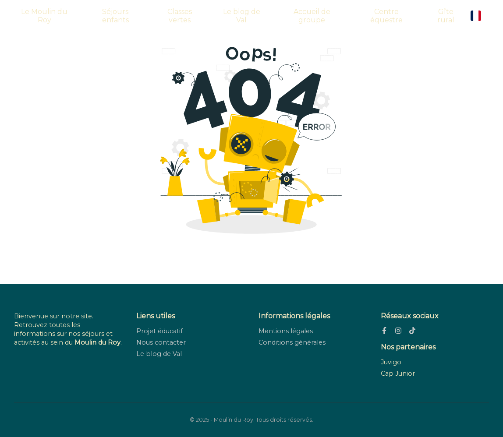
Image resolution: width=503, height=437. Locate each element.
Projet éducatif (159, 331)
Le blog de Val (241, 15)
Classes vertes (179, 15)
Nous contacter (161, 342)
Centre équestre (386, 15)
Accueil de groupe (312, 15)
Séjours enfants (115, 15)
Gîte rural (445, 15)
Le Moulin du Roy (44, 15)
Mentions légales (286, 331)
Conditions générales (292, 342)
